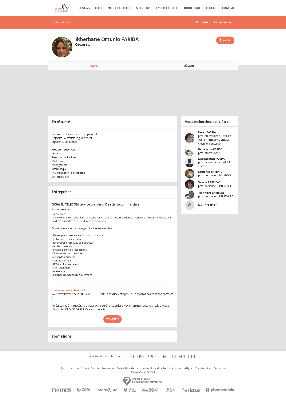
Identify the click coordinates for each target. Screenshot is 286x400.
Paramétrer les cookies (162, 368)
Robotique (192, 8)
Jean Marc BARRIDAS (211, 192)
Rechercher (63, 22)
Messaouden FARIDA (211, 158)
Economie (227, 8)
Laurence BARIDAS (210, 172)
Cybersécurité (166, 8)
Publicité (95, 368)
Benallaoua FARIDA (210, 149)
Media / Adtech (119, 8)
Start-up (143, 8)
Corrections (219, 368)
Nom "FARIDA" (207, 205)
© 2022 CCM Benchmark (143, 372)
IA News (84, 8)
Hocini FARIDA (207, 132)
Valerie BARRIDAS (209, 182)
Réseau (189, 66)
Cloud (210, 8)
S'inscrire (202, 22)
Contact (85, 368)
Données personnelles (137, 368)
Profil (93, 66)
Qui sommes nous (69, 368)
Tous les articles (204, 368)
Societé (120, 368)
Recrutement (108, 368)
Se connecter (223, 22)
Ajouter (227, 40)
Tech (98, 8)
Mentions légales (185, 368)
